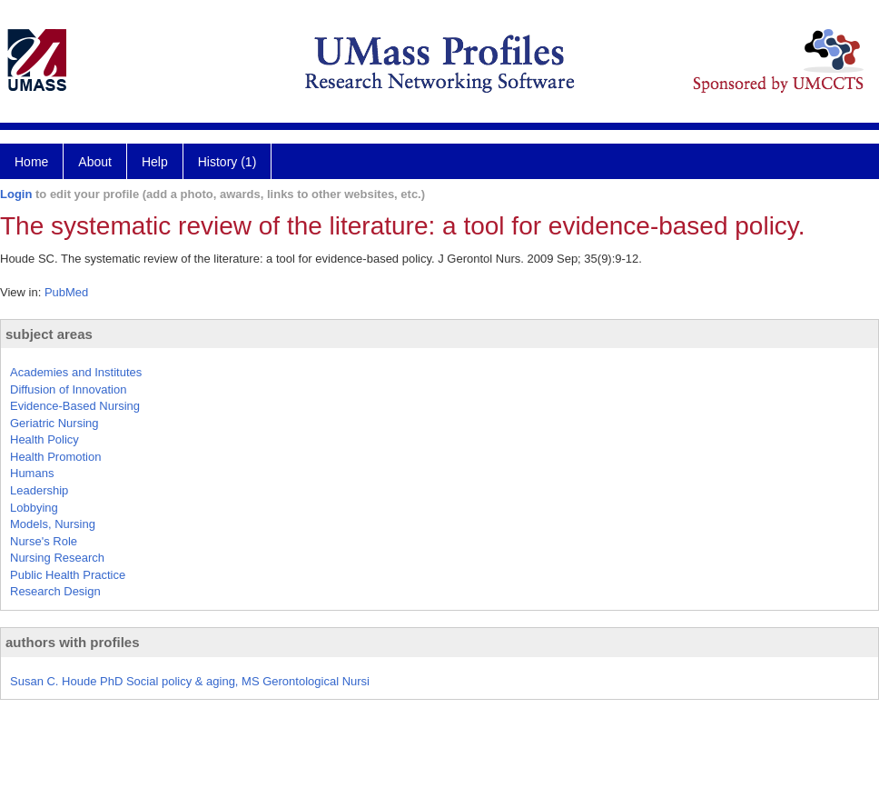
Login (16, 194)
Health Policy (44, 439)
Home (31, 162)
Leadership (39, 490)
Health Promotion (55, 457)
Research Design (55, 591)
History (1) (227, 162)
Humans (32, 473)
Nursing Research (57, 557)
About (95, 162)
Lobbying (34, 507)
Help (155, 162)
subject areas (49, 334)
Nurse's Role (43, 541)
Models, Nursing (52, 524)
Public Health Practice (67, 575)
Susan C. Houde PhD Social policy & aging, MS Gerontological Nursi (190, 681)
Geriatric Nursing (54, 423)
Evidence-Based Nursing (75, 406)
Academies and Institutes (76, 372)
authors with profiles (72, 642)
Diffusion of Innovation (68, 389)
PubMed (66, 292)
